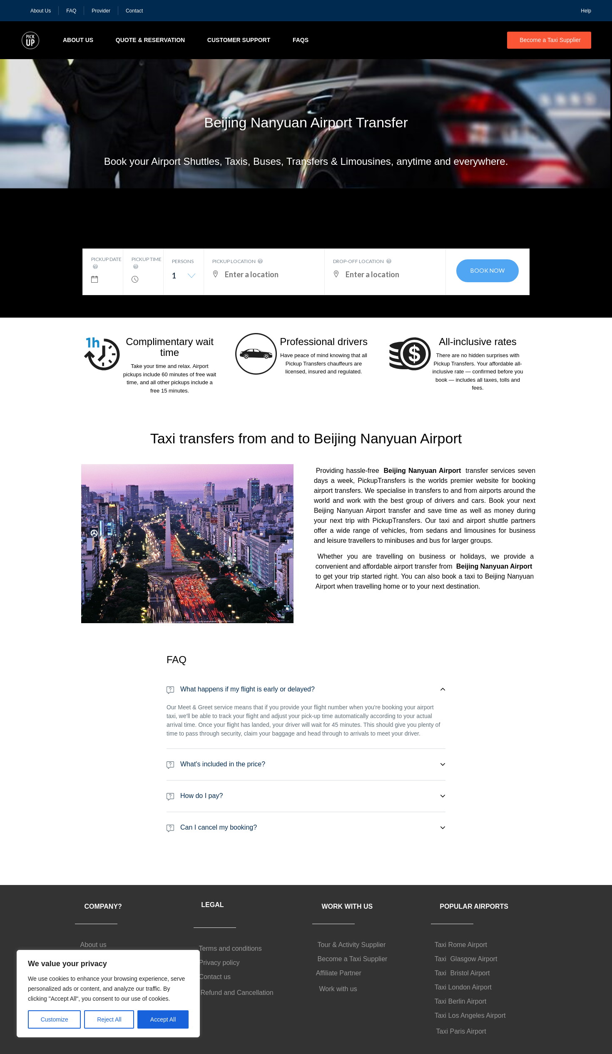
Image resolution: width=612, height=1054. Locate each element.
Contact (134, 11)
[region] (108, 993)
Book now (487, 270)
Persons (183, 261)
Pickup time (147, 263)
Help (586, 11)
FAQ (71, 11)
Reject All (109, 1019)
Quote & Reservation (150, 40)
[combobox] (184, 278)
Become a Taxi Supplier (550, 40)
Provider (101, 11)
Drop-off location (363, 261)
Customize (54, 1019)
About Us (40, 11)
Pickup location (238, 261)
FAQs (300, 40)
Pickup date (106, 263)
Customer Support (238, 40)
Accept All (163, 1019)
